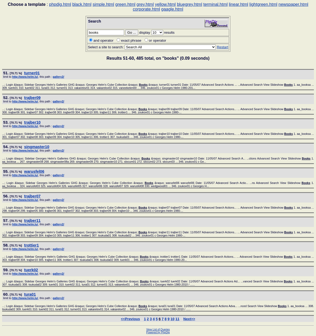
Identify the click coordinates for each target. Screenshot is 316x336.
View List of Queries (158, 329)
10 (173, 319)
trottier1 (31, 245)
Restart (222, 47)
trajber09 (32, 98)
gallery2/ (58, 76)
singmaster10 (36, 147)
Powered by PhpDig (158, 332)
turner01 (32, 73)
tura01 (30, 294)
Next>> (189, 319)
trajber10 (32, 122)
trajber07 (32, 196)
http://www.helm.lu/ (25, 76)
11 (177, 319)
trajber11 (32, 220)
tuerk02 (31, 270)
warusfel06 (34, 171)
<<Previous (130, 319)
